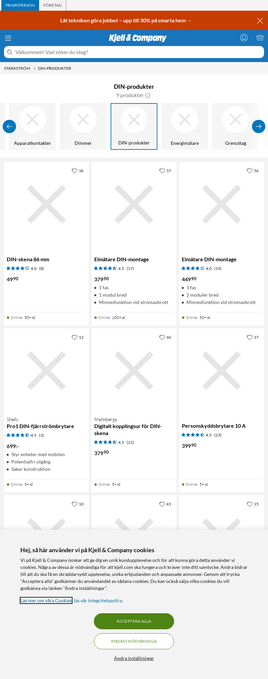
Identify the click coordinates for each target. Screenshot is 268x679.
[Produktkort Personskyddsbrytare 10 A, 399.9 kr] (221, 370)
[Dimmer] (83, 126)
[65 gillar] (165, 504)
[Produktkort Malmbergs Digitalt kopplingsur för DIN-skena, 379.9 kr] (134, 370)
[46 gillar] (165, 337)
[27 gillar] (253, 337)
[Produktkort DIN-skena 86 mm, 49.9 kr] (46, 204)
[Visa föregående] (9, 126)
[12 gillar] (78, 337)
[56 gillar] (253, 170)
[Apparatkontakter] (33, 126)
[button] (148, 95)
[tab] (20, 5)
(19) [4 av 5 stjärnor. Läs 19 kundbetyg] (218, 268)
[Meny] (8, 38)
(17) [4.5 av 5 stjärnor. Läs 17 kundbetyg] (130, 268)
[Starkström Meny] (34, 68)
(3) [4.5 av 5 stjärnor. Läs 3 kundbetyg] (41, 435)
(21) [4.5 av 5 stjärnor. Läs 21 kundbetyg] (130, 442)
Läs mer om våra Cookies (46, 600)
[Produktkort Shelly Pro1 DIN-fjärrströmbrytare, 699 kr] (46, 370)
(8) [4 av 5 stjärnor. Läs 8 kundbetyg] (41, 268)
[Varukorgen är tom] (260, 37)
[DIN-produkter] (134, 126)
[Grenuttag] (236, 126)
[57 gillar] (165, 170)
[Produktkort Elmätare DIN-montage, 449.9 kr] (221, 204)
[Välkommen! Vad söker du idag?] (138, 52)
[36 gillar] (78, 170)
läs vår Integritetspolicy (98, 600)
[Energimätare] (185, 126)
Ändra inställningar (134, 658)
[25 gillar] (253, 504)
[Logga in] (244, 37)
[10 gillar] (78, 504)
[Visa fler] (258, 126)
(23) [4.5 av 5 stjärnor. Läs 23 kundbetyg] (218, 434)
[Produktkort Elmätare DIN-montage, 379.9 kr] (134, 204)
